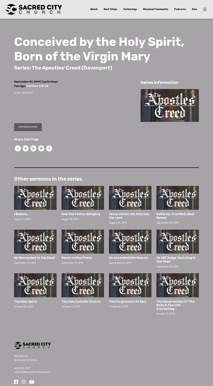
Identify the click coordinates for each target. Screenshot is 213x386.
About (94, 9)
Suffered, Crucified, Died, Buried (175, 216)
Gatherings (130, 9)
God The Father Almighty (81, 214)
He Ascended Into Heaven (128, 258)
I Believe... (21, 214)
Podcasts (180, 9)
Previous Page (27, 127)
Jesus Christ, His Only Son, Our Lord (129, 216)
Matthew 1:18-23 (37, 86)
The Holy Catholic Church (81, 301)
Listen (17, 92)
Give (194, 9)
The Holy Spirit (25, 301)
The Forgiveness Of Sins (127, 301)
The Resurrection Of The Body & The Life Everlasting (175, 305)
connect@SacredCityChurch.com (32, 372)
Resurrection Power (77, 258)
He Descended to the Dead (34, 258)
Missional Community (155, 9)
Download (27, 92)
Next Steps (110, 9)
